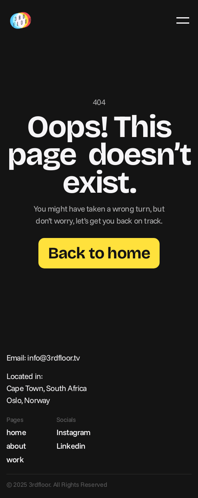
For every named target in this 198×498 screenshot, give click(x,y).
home (16, 432)
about (16, 446)
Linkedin (71, 446)
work (15, 459)
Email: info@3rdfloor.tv (43, 358)
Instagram (73, 432)
